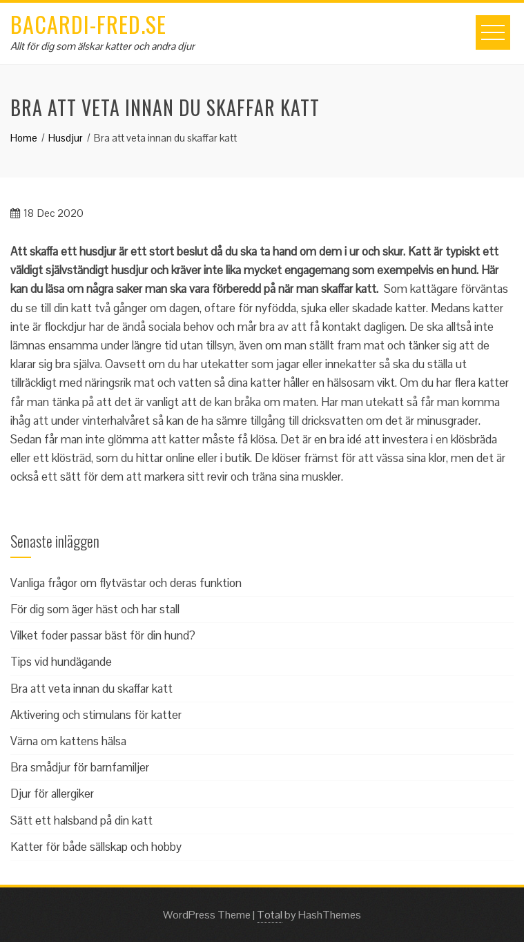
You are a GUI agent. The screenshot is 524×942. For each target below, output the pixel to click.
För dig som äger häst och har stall (94, 609)
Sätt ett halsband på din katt (81, 820)
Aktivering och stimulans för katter (96, 714)
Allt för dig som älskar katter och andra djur (102, 45)
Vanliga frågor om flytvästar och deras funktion (126, 582)
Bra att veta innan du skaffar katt (91, 688)
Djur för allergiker (52, 793)
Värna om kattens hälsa (68, 741)
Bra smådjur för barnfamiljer (79, 767)
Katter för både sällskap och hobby (96, 846)
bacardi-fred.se (88, 24)
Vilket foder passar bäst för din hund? (102, 635)
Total (269, 914)
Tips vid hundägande (61, 661)
